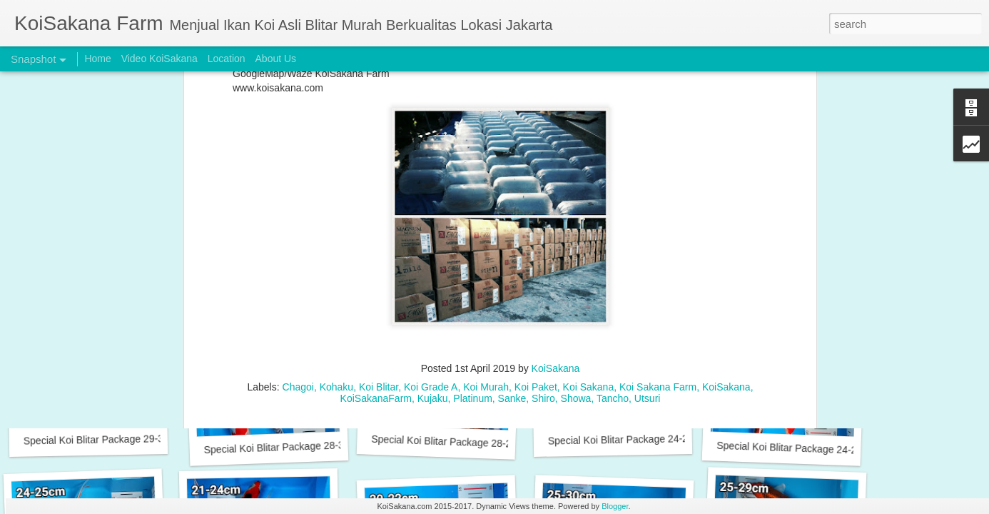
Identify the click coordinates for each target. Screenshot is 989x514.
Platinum (472, 208)
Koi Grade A (431, 197)
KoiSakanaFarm (376, 208)
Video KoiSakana (159, 58)
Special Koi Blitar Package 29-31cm (103, 440)
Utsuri (647, 208)
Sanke (512, 208)
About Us (276, 58)
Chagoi (298, 197)
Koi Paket (535, 197)
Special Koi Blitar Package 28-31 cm (284, 446)
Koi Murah (486, 197)
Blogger (615, 506)
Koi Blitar (378, 197)
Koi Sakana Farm (657, 197)
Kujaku (432, 208)
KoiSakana (556, 178)
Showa (576, 208)
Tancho (613, 208)
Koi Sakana (588, 197)
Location (226, 58)
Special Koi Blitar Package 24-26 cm (629, 440)
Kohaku (336, 197)
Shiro (543, 208)
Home (97, 58)
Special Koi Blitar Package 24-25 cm (797, 448)
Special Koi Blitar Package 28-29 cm (452, 441)
